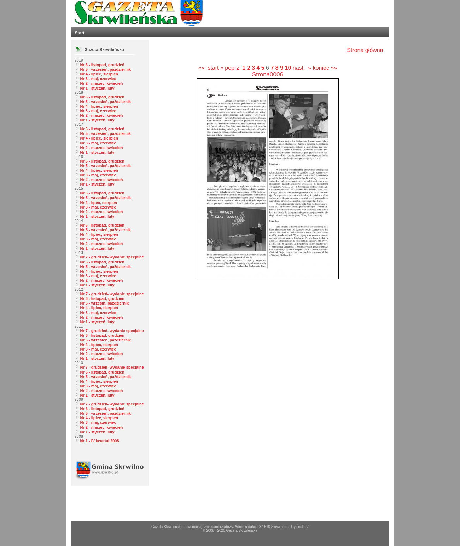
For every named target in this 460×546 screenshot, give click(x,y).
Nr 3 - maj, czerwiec (98, 78)
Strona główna (365, 50)
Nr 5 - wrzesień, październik (105, 69)
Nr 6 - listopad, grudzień (102, 65)
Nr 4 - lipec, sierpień (98, 202)
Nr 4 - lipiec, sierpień (99, 74)
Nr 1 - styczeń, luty (97, 88)
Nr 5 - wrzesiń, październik (104, 303)
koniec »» (325, 68)
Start (80, 32)
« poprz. (231, 68)
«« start (208, 68)
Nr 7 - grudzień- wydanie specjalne (112, 257)
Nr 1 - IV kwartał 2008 (99, 441)
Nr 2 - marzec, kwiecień (101, 83)
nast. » (302, 68)
